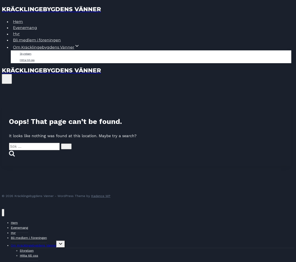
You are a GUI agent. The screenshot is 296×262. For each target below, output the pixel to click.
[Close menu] (3, 212)
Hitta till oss (27, 60)
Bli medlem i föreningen (37, 40)
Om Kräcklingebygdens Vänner (33, 245)
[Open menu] (7, 79)
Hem (18, 21)
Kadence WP (100, 196)
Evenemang (25, 27)
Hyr (16, 34)
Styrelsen (25, 53)
